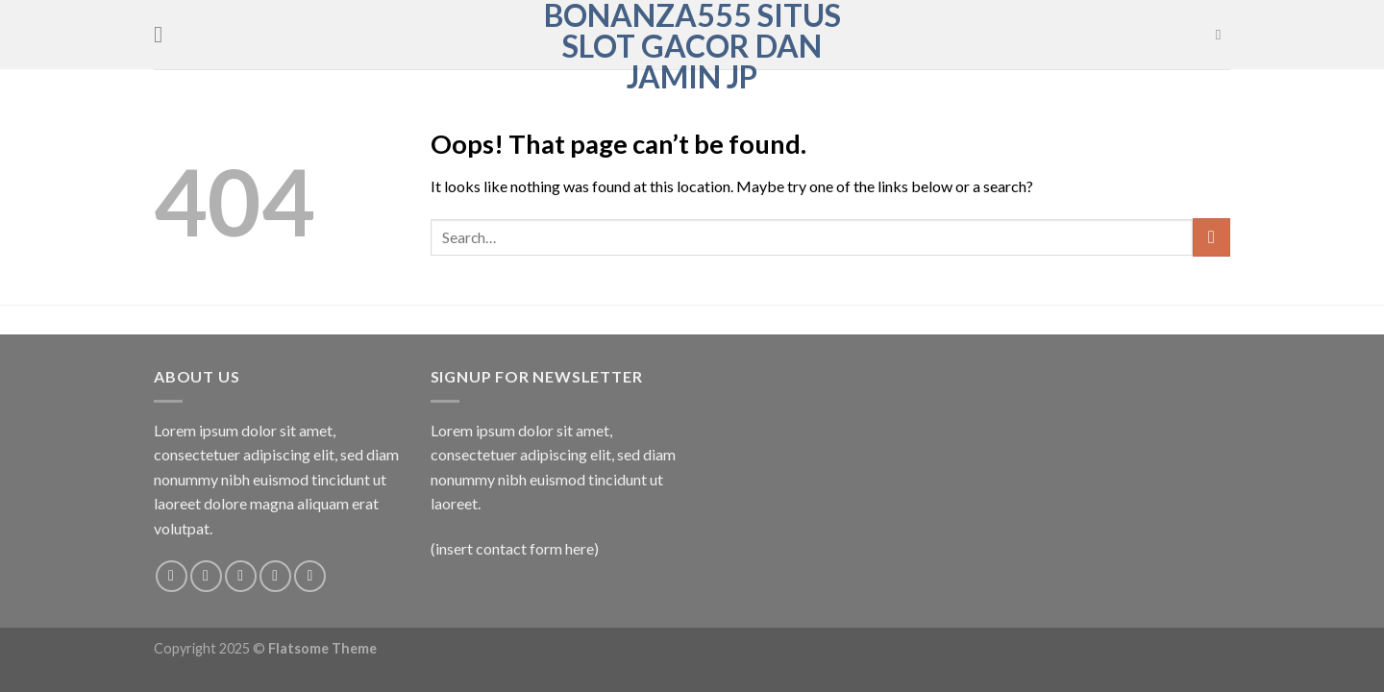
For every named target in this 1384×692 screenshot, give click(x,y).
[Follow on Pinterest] (310, 576)
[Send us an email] (275, 576)
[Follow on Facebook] (171, 576)
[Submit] (1211, 237)
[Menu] (165, 34)
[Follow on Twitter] (241, 576)
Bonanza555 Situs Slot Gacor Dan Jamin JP (692, 46)
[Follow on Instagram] (206, 576)
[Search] (1223, 34)
